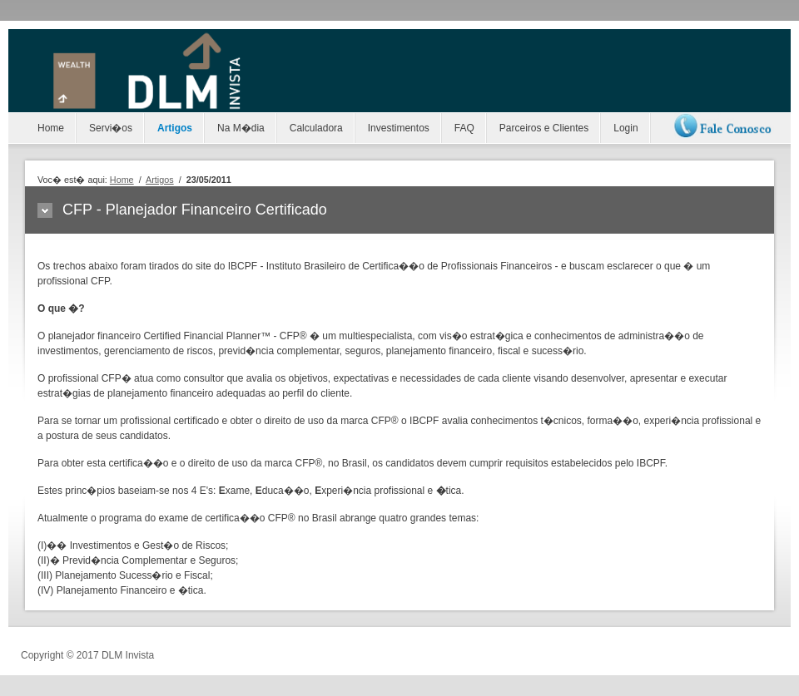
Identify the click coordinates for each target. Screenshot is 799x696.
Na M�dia (241, 128)
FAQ (464, 128)
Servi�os (110, 128)
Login (625, 128)
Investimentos (398, 128)
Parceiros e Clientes (543, 128)
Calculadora (316, 128)
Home (50, 128)
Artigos (174, 128)
